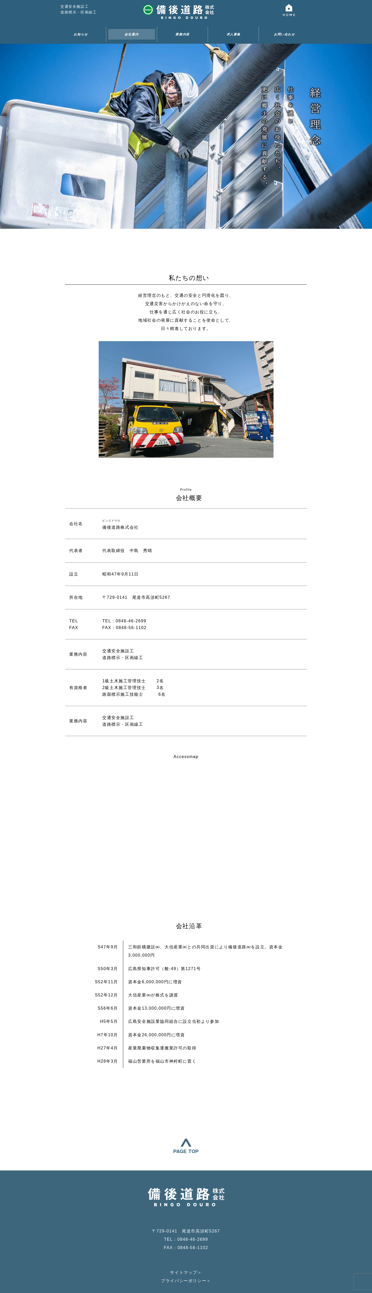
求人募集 (234, 34)
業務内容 (182, 34)
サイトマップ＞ (186, 1243)
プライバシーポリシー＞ (186, 1251)
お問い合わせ (284, 34)
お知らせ (81, 34)
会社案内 (131, 34)
